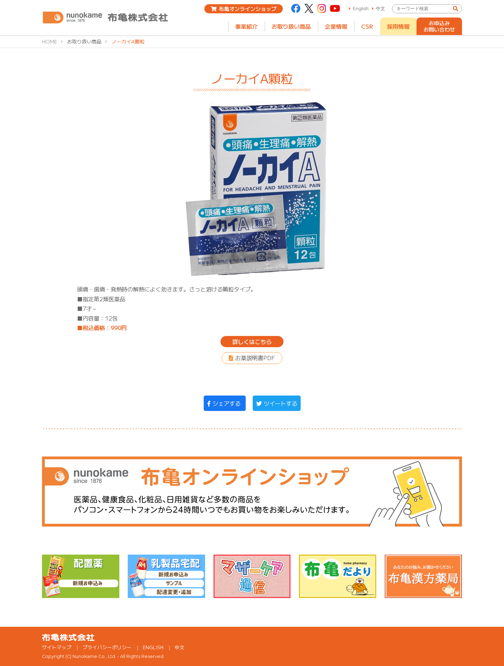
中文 (380, 8)
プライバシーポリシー (107, 647)
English (361, 8)
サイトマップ (56, 647)
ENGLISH (153, 647)
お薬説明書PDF (255, 357)
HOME (49, 41)
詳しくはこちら (252, 341)
